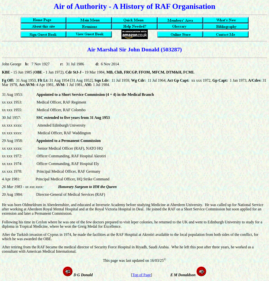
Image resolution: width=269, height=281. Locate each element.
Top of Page (141, 275)
